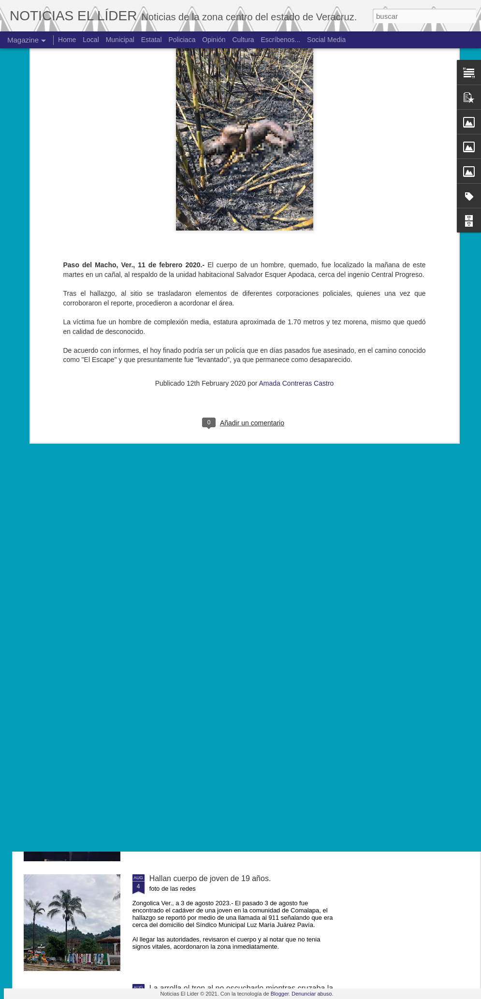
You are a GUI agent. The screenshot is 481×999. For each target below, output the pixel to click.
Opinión (213, 39)
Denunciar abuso (312, 994)
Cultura (243, 39)
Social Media (326, 39)
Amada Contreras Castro (296, 282)
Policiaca (181, 39)
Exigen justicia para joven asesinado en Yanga (229, 769)
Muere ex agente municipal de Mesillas (216, 659)
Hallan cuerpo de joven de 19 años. (210, 878)
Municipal (120, 39)
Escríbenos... (281, 39)
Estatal (151, 39)
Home (67, 39)
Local (91, 39)
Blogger (280, 994)
